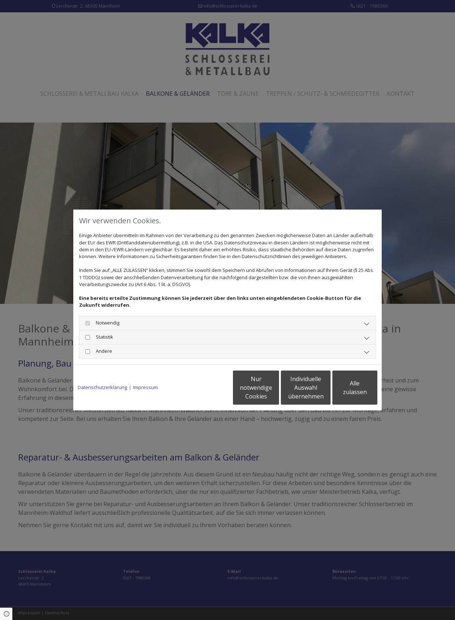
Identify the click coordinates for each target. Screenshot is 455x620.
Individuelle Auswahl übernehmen (275, 387)
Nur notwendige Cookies (206, 387)
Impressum (145, 387)
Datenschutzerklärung (102, 387)
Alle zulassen (343, 388)
